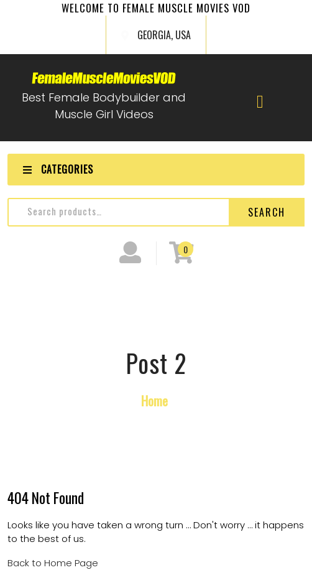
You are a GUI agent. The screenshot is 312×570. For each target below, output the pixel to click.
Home (154, 400)
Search (266, 212)
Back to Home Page (52, 562)
